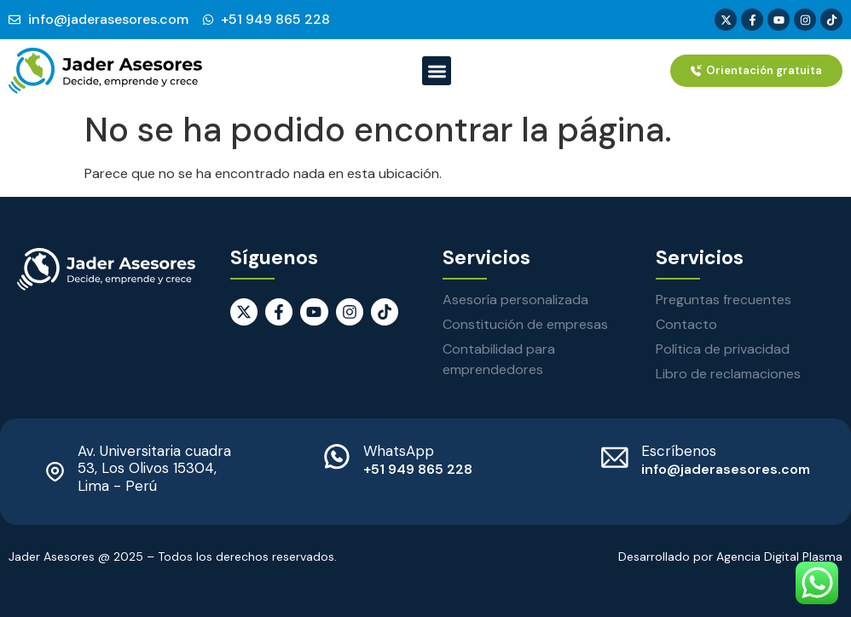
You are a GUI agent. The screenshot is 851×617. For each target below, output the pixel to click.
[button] (437, 71)
